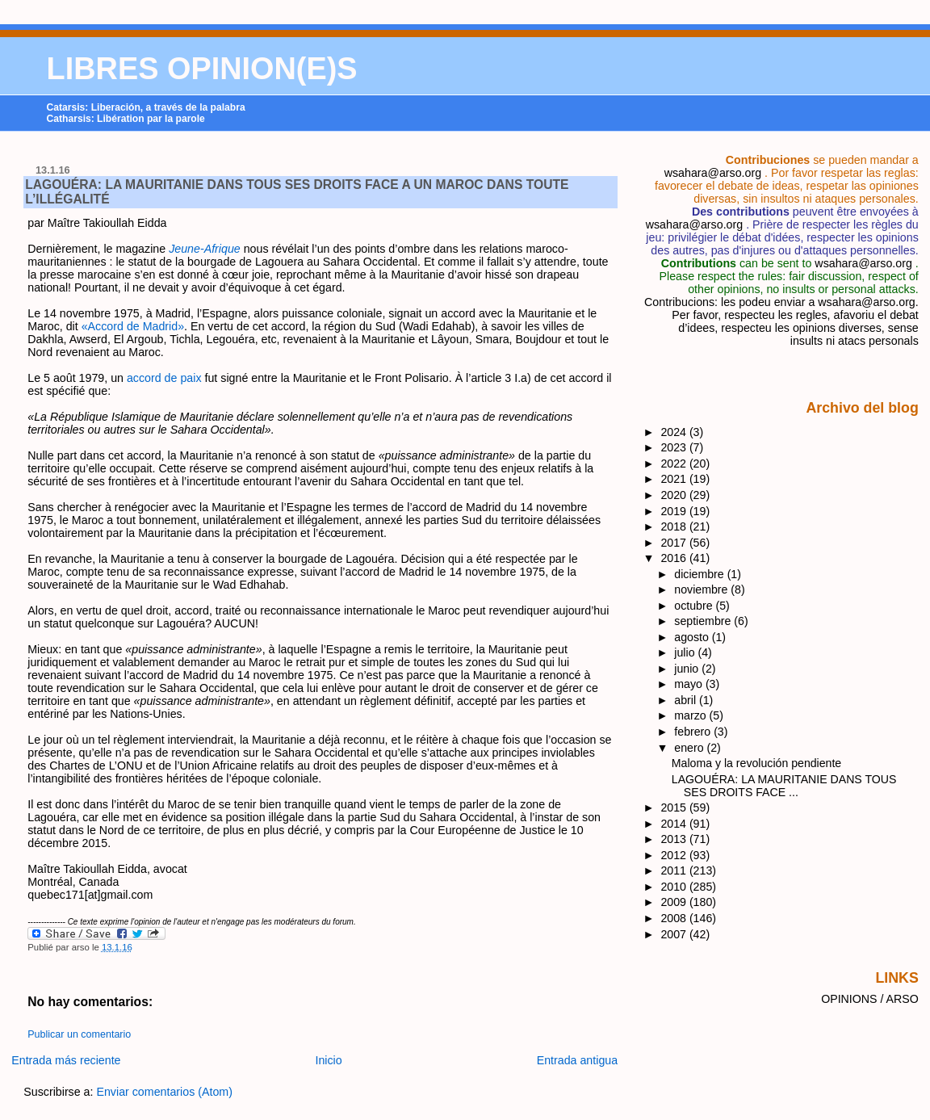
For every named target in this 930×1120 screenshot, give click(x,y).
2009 (674, 902)
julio (686, 652)
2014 (674, 823)
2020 (674, 495)
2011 (674, 870)
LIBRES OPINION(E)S (202, 69)
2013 (674, 839)
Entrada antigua (577, 1060)
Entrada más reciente (65, 1060)
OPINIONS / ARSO (870, 998)
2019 (674, 511)
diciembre (700, 574)
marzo (691, 715)
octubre (694, 605)
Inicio (328, 1060)
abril (686, 700)
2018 (674, 526)
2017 (674, 542)
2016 (674, 558)
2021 (674, 478)
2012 (674, 855)
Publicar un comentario (79, 1034)
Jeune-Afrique (205, 248)
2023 (674, 447)
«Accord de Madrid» (133, 326)
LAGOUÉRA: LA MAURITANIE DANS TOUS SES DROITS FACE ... (784, 786)
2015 (674, 807)
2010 (674, 886)
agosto (692, 637)
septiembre (704, 621)
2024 (674, 432)
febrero (694, 731)
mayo (690, 683)
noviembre (702, 589)
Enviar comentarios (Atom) (164, 1091)
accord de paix (164, 377)
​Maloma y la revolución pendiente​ (756, 763)
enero (690, 747)
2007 (674, 934)
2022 (674, 463)
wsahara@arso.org (712, 172)
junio (688, 668)
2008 (674, 918)
